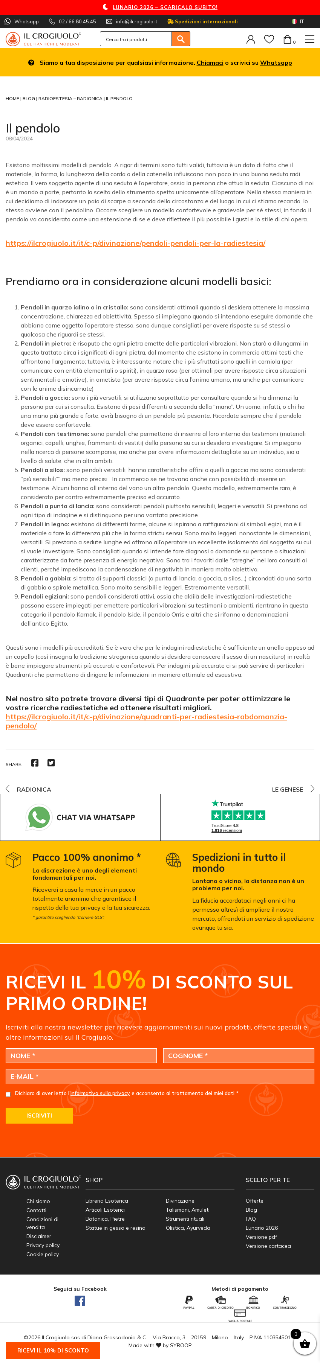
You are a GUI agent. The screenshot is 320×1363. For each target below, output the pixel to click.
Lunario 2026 (262, 1227)
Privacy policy (43, 1245)
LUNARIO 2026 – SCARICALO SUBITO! (165, 7)
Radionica (34, 789)
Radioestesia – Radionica (71, 98)
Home (13, 98)
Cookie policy (42, 1254)
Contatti (36, 1210)
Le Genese (287, 789)
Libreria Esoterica (107, 1200)
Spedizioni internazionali (202, 21)
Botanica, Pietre (105, 1218)
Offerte (254, 1200)
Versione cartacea (268, 1246)
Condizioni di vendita (42, 1223)
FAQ (251, 1218)
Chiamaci (210, 62)
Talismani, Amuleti (188, 1209)
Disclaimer (38, 1236)
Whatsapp (276, 62)
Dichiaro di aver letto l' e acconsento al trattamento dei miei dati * (127, 1093)
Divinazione (180, 1200)
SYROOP (181, 1345)
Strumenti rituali (185, 1218)
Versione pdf (261, 1237)
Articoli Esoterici (105, 1209)
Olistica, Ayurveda (188, 1227)
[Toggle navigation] (309, 39)
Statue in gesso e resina (115, 1227)
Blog (29, 98)
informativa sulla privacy (100, 1093)
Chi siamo (38, 1201)
